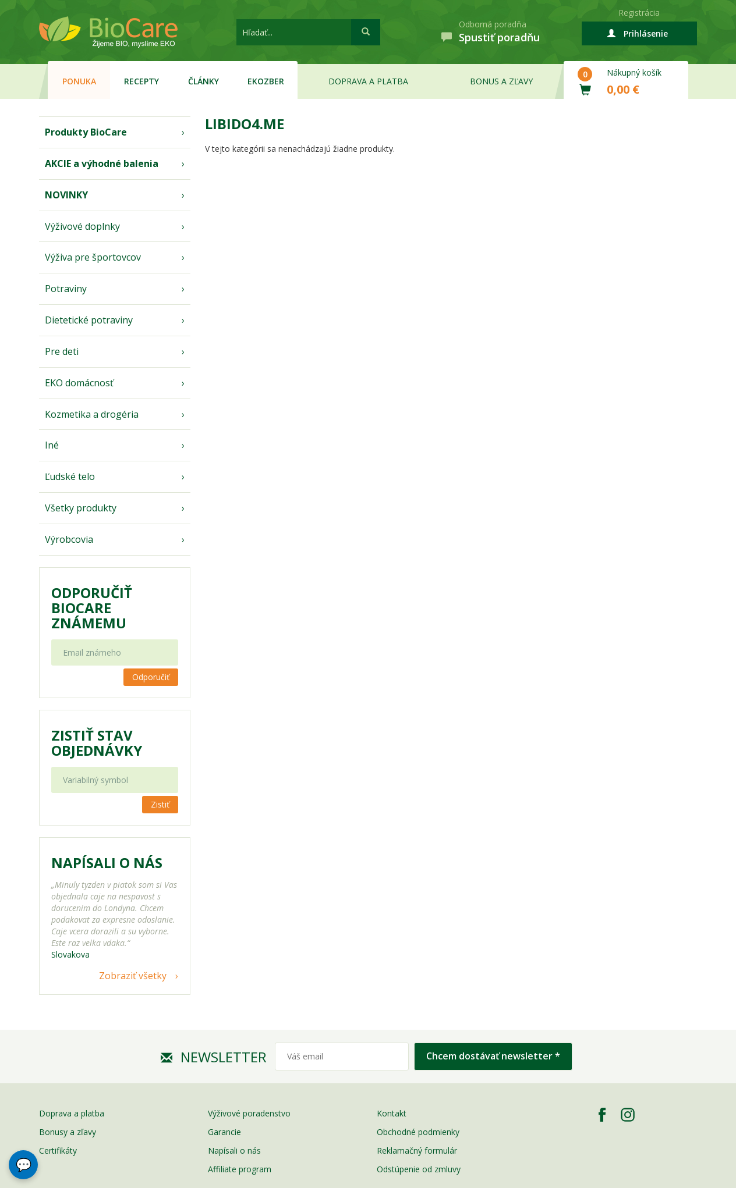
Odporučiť (150, 676)
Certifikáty (58, 1150)
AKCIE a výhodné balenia (101, 163)
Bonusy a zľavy (67, 1131)
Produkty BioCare (86, 132)
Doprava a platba (368, 81)
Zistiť (160, 804)
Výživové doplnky (82, 226)
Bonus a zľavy (501, 81)
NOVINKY (66, 194)
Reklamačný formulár (417, 1150)
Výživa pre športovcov (93, 257)
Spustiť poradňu (499, 37)
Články (203, 81)
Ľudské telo (70, 476)
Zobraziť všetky (133, 975)
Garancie (224, 1131)
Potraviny (66, 288)
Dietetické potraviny (89, 320)
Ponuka (79, 81)
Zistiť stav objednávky (96, 743)
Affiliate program (239, 1169)
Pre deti (62, 351)
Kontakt (391, 1113)
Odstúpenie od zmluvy (419, 1169)
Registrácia (639, 12)
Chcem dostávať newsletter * (493, 1056)
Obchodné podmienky (418, 1131)
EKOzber (265, 81)
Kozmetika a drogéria (92, 414)
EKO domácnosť (79, 382)
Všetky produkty (80, 507)
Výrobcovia (69, 539)
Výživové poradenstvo (249, 1113)
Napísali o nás (234, 1150)
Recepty (141, 81)
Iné (52, 445)
